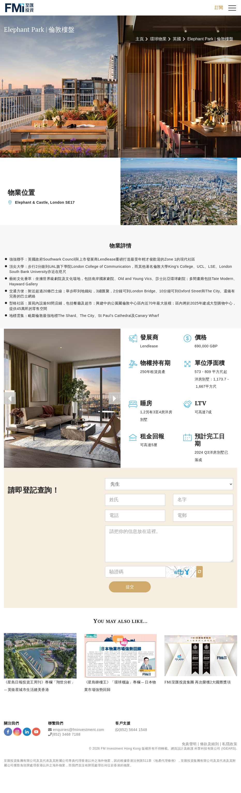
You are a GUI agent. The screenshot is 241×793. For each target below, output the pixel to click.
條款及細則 (209, 746)
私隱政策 (229, 746)
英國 (177, 39)
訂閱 (219, 7)
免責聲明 (189, 746)
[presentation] (10, 399)
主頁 (139, 39)
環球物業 (158, 39)
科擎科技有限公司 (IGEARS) (215, 750)
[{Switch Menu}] (232, 8)
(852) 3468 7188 (66, 736)
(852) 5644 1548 (133, 731)
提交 (130, 588)
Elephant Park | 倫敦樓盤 (210, 39)
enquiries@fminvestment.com (78, 731)
